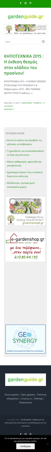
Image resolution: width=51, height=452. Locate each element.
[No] (47, 443)
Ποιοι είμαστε (12, 394)
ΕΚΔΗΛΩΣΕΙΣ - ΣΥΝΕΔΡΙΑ (31, 103)
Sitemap (38, 398)
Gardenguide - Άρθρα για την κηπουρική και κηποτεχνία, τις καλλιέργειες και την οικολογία (25, 422)
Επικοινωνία (25, 402)
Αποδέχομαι (25, 446)
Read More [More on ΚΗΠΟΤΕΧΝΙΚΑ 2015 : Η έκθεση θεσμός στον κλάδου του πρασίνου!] (8, 109)
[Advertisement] (25, 293)
